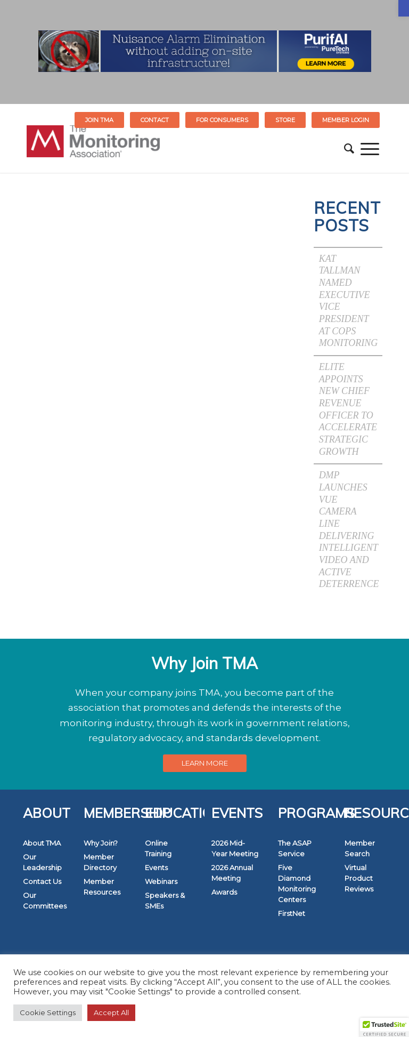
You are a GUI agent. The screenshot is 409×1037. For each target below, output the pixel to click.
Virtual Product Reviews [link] (359, 878)
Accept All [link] (111, 1012)
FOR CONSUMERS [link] (222, 120)
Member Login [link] (345, 120)
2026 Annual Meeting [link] (232, 872)
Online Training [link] (158, 848)
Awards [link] (224, 892)
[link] (403, 8)
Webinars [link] (161, 881)
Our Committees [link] (45, 900)
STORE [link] (285, 120)
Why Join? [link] (101, 843)
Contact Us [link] (42, 881)
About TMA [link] (42, 843)
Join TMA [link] (99, 120)
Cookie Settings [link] (48, 1012)
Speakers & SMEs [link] (165, 900)
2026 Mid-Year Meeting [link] (234, 848)
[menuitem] (100, 120)
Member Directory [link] (100, 862)
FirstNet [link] (291, 913)
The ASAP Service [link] (295, 848)
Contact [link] (155, 120)
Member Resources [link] (102, 886)
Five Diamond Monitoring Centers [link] (297, 883)
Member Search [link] (360, 848)
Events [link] (156, 867)
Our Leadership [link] (42, 862)
